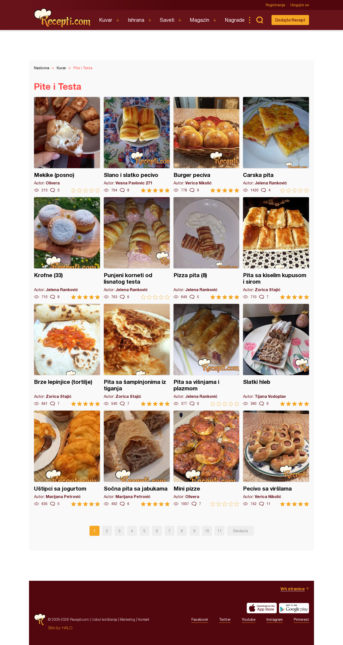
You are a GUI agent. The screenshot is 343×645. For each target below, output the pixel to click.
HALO (67, 628)
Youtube (249, 620)
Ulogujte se (299, 5)
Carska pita (276, 145)
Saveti (167, 20)
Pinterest (301, 620)
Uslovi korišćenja (104, 619)
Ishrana (136, 20)
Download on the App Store (262, 608)
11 (219, 531)
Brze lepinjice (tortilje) (67, 355)
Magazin (199, 20)
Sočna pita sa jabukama (137, 458)
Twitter (225, 620)
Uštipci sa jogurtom (67, 458)
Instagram (274, 620)
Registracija (275, 5)
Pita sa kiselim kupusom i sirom (276, 248)
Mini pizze (207, 458)
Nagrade (234, 20)
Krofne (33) (67, 248)
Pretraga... (259, 19)
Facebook (200, 620)
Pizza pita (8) (207, 248)
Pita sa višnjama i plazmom (207, 355)
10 (207, 531)
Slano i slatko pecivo (137, 145)
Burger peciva (207, 145)
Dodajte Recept (290, 19)
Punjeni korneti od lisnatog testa (137, 248)
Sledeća (240, 531)
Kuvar (105, 20)
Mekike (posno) (67, 145)
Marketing (127, 619)
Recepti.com (63, 18)
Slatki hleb (276, 355)
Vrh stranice (292, 588)
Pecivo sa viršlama (276, 458)
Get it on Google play (294, 608)
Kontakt (143, 619)
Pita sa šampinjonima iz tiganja (137, 355)
